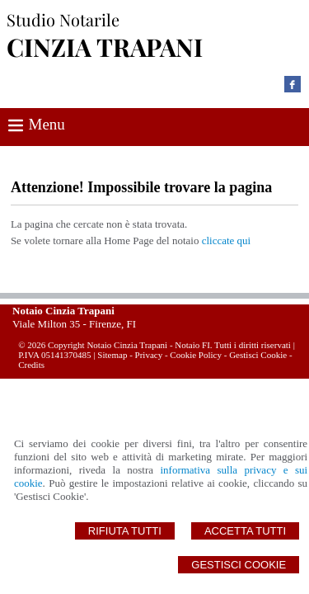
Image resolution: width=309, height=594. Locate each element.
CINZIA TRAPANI (105, 47)
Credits (31, 365)
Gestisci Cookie (238, 565)
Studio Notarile (63, 19)
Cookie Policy (196, 355)
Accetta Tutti (245, 531)
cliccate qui (226, 240)
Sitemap (112, 355)
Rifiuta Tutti (125, 531)
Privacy (149, 355)
